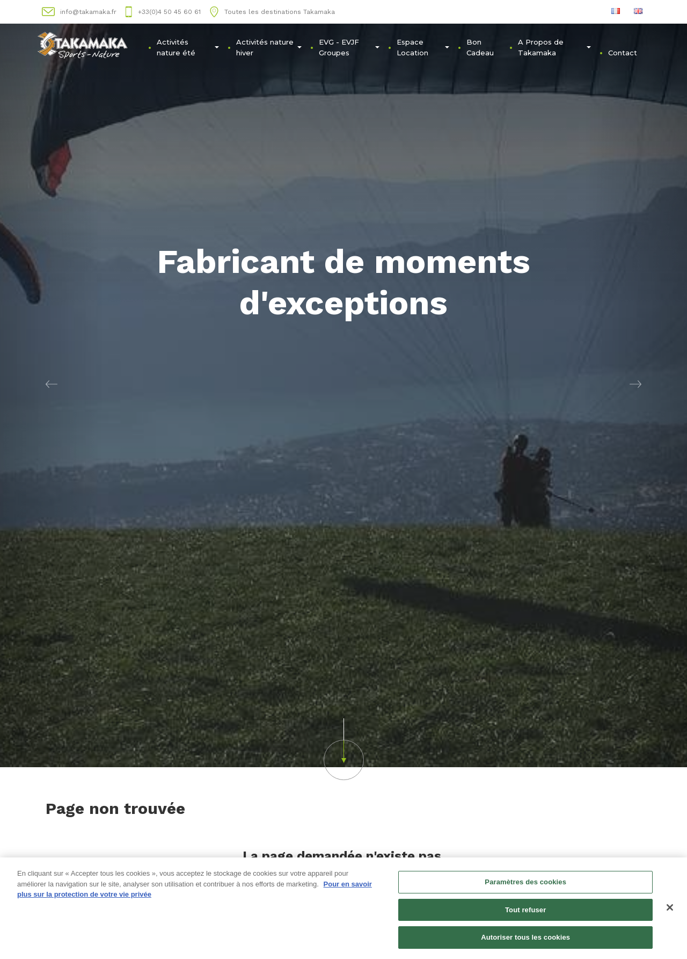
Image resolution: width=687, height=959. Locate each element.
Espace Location (423, 47)
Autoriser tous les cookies (525, 942)
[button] (51, 383)
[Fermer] (670, 911)
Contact (622, 52)
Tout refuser (525, 914)
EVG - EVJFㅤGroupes (349, 47)
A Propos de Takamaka (554, 47)
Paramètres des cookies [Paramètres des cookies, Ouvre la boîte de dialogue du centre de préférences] (525, 886)
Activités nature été (188, 47)
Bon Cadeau (480, 47)
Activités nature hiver (269, 47)
